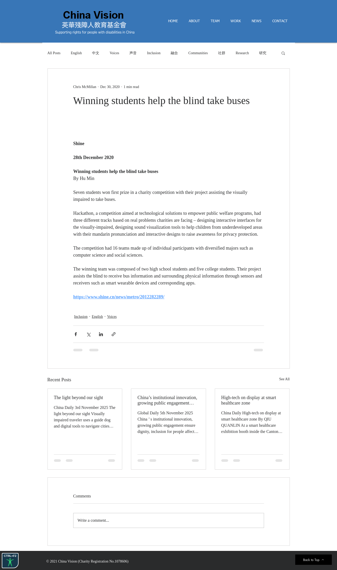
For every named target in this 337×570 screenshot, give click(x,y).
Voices (114, 53)
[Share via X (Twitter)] (88, 334)
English (76, 53)
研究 (262, 53)
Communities (198, 53)
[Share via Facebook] (75, 334)
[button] (283, 53)
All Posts (54, 53)
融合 (174, 53)
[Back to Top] (313, 560)
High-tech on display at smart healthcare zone (248, 400)
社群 (221, 53)
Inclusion (153, 53)
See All (284, 379)
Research (242, 53)
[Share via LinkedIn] (100, 334)
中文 (95, 53)
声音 (133, 53)
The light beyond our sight (78, 397)
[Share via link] (113, 334)
